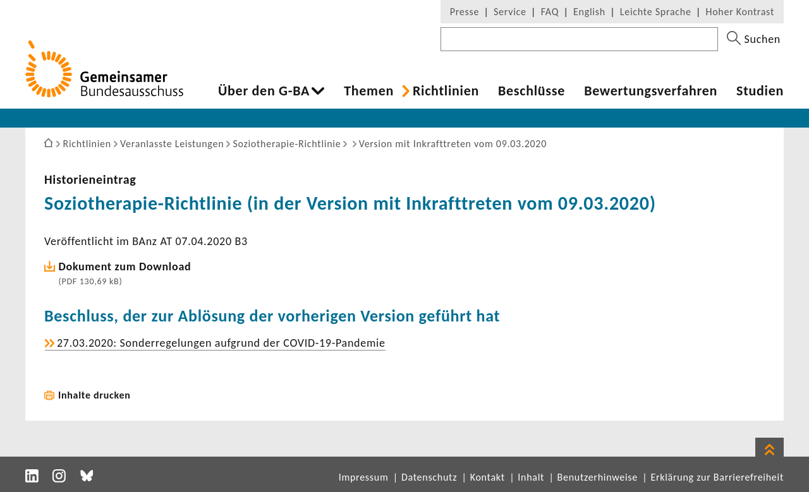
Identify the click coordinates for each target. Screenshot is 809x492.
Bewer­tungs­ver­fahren (650, 91)
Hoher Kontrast (740, 12)
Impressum (364, 477)
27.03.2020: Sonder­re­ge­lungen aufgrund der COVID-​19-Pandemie (221, 343)
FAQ (550, 12)
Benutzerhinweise (597, 477)
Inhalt (531, 477)
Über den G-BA (264, 91)
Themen (369, 91)
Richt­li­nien (446, 91)
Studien (760, 91)
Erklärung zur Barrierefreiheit (717, 477)
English (589, 12)
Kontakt (487, 477)
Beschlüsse (531, 91)
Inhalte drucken (94, 395)
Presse (464, 12)
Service (510, 12)
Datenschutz (429, 477)
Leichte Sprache (655, 12)
